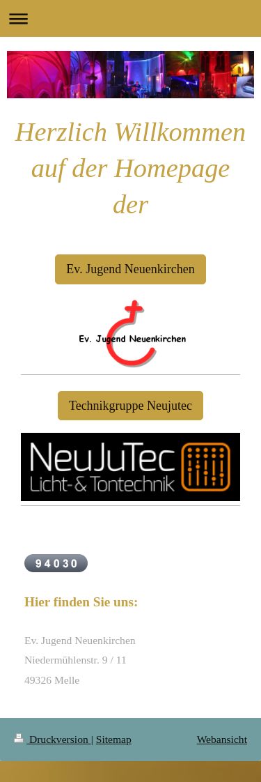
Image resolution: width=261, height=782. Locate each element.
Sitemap (114, 739)
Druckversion (52, 739)
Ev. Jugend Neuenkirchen (130, 269)
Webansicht (222, 739)
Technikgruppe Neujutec (130, 406)
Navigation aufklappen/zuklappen (130, 18)
